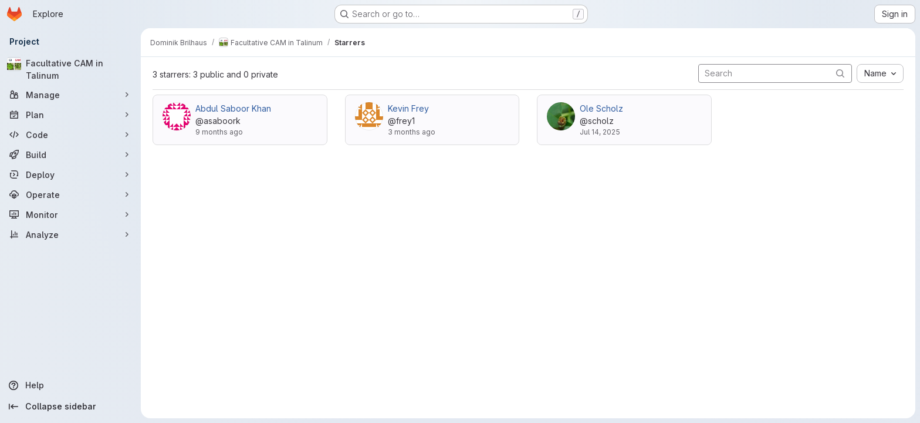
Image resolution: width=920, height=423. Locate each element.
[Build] (70, 154)
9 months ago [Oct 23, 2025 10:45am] (219, 131)
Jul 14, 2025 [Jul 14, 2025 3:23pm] (600, 131)
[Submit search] (840, 73)
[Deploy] (70, 174)
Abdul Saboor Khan (233, 108)
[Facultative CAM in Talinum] (70, 69)
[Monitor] (70, 214)
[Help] (70, 385)
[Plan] (70, 114)
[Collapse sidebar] (70, 406)
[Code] (70, 134)
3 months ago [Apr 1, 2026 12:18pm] (411, 131)
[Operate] (70, 194)
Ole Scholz (601, 108)
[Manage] (70, 94)
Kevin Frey (408, 108)
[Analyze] (70, 234)
